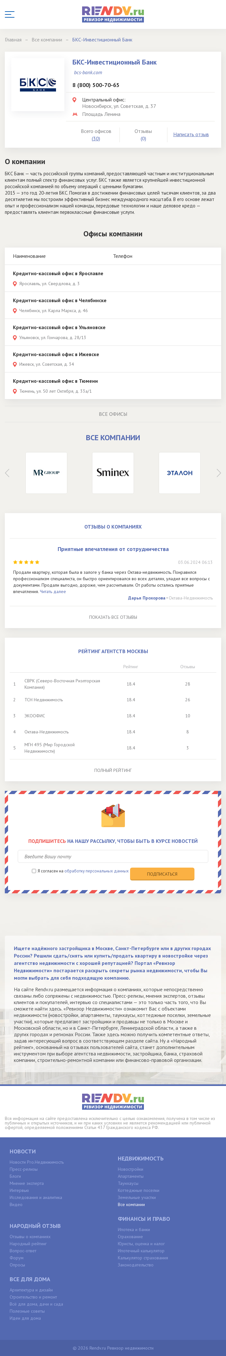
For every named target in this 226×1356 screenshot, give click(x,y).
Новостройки (130, 1169)
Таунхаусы (128, 1183)
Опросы (17, 1265)
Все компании (131, 1204)
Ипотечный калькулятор (141, 1251)
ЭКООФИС (34, 716)
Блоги (15, 1176)
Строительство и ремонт (33, 1297)
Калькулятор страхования (143, 1258)
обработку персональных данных (96, 871)
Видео (16, 1204)
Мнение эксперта (27, 1183)
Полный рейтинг (113, 770)
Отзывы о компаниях (30, 1236)
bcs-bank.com (88, 72)
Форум (17, 1258)
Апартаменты (131, 1176)
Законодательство (136, 1265)
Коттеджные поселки (138, 1190)
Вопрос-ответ (23, 1251)
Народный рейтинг (28, 1244)
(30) (96, 138)
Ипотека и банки (134, 1229)
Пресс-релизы (24, 1169)
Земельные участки (137, 1197)
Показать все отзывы (113, 617)
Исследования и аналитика (36, 1197)
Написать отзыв (191, 134)
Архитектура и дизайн (31, 1290)
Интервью (19, 1190)
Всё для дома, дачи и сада (36, 1304)
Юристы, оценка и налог (141, 1244)
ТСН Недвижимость (43, 700)
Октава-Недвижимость (191, 598)
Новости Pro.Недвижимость (37, 1162)
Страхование (130, 1236)
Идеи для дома (25, 1318)
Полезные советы (27, 1311)
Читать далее (53, 591)
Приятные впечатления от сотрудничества (113, 549)
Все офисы (113, 414)
